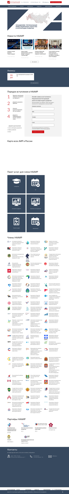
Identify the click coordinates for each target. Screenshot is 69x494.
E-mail (33, 122)
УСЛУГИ (22, 6)
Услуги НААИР (18, 476)
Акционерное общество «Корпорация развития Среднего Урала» (53, 229)
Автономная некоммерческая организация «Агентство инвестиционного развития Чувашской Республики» (36, 370)
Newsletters (27, 483)
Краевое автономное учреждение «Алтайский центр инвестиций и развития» (53, 223)
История (8, 475)
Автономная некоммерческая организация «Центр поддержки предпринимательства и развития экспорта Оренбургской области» (36, 303)
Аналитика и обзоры (29, 479)
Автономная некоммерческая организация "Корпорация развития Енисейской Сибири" (18, 296)
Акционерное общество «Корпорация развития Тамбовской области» (17, 265)
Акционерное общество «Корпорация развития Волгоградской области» (35, 384)
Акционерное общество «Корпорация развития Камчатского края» (17, 229)
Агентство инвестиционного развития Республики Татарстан (36, 245)
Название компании (36, 106)
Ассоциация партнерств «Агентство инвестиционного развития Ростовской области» (18, 223)
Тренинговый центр (20, 480)
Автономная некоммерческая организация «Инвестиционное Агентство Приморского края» (18, 236)
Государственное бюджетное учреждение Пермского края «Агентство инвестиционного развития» (18, 318)
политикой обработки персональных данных (41, 128)
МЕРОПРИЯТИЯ (48, 6)
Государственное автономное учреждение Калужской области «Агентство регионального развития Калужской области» (55, 237)
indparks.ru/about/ (24, 423)
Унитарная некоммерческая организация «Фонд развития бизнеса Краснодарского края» (18, 346)
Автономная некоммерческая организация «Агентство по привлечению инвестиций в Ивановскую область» (36, 346)
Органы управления (11, 476)
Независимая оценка (20, 475)
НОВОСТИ (39, 6)
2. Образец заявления (11, 129)
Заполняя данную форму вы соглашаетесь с (41, 128)
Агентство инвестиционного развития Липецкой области (54, 265)
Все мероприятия (34, 82)
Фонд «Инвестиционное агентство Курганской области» (35, 357)
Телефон (34, 117)
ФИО (33, 111)
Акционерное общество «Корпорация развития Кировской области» (53, 284)
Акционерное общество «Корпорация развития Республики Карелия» (17, 289)
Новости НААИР (37, 472)
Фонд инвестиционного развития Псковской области (36, 338)
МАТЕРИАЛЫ (30, 6)
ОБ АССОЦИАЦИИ (12, 6)
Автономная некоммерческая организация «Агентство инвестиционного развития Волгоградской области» (36, 391)
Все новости (34, 61)
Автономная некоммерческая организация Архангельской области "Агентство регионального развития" (55, 289)
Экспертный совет (10, 480)
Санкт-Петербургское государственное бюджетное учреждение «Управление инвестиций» (54, 277)
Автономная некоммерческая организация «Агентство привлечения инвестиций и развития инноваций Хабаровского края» (18, 259)
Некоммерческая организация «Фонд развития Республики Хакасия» (55, 324)
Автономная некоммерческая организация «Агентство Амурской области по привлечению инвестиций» (36, 311)
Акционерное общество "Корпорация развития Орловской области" (35, 295)
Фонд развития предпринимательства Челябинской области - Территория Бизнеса (16, 245)
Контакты (9, 487)
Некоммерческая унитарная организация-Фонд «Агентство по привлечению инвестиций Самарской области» (36, 364)
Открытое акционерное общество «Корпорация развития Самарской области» (53, 252)
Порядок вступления (11, 485)
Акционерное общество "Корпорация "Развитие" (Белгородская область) (35, 324)
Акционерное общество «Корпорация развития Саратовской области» (53, 302)
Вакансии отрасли (19, 484)
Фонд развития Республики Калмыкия (17, 356)
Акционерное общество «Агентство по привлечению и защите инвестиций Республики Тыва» (54, 311)
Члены (8, 477)
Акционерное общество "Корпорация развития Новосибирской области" (54, 317)
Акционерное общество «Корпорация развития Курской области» (53, 357)
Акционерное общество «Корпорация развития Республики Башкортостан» (35, 258)
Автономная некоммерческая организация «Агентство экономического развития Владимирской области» (55, 339)
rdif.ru (36, 411)
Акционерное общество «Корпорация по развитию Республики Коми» (35, 271)
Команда (8, 479)
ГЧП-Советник (19, 483)
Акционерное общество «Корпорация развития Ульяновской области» (35, 284)
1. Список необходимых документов (14, 127)
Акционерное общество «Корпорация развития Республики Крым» (35, 277)
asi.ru (22, 411)
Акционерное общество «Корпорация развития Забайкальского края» (35, 251)
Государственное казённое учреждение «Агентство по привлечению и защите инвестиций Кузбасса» (17, 370)
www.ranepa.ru (10, 422)
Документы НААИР (28, 476)
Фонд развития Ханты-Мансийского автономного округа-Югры (17, 277)
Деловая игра (18, 481)
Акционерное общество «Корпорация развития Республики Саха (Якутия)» (54, 245)
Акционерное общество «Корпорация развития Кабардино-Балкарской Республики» (53, 378)
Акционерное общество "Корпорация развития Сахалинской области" (53, 330)
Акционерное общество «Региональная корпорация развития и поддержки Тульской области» (36, 230)
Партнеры (9, 484)
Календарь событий (47, 475)
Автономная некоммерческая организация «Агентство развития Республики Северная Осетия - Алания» (18, 311)
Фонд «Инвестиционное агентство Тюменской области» (35, 236)
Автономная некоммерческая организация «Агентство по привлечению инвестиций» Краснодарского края (18, 378)
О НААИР (9, 472)
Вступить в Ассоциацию (56, 2)
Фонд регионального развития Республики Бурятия (34, 317)
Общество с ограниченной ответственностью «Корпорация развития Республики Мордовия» (17, 363)
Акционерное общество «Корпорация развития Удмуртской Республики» (17, 284)
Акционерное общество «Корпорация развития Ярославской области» (35, 265)
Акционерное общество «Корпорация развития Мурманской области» (17, 271)
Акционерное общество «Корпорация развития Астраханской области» (53, 384)
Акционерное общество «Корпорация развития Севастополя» (17, 330)
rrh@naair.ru (46, 2)
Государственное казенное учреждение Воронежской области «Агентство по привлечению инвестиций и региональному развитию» (54, 371)
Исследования (28, 475)
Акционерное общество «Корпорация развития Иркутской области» (53, 258)
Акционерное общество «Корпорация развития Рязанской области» (35, 223)
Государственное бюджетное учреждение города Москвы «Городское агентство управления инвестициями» (54, 271)
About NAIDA (9, 473)
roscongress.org (52, 410)
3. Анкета (9, 131)
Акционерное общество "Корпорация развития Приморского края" (35, 378)
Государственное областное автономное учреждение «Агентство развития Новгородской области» (17, 324)
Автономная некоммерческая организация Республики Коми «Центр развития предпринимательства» (18, 384)
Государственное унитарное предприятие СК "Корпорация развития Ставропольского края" (18, 339)
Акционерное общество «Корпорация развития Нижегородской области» (54, 295)
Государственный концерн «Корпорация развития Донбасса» (54, 391)
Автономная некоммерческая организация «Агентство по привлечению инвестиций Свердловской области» (36, 289)
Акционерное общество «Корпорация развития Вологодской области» (17, 391)
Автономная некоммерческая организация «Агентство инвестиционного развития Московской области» (55, 363)
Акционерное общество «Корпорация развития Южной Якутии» (17, 251)
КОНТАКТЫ (58, 6)
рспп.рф (9, 413)
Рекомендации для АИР (29, 477)
